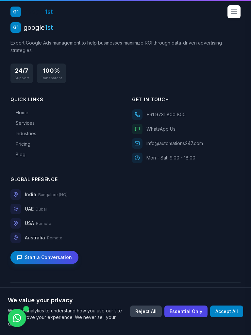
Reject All (146, 311)
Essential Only (186, 311)
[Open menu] (234, 11)
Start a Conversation (44, 257)
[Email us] (186, 143)
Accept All (226, 311)
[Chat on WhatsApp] (17, 318)
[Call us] (186, 114)
